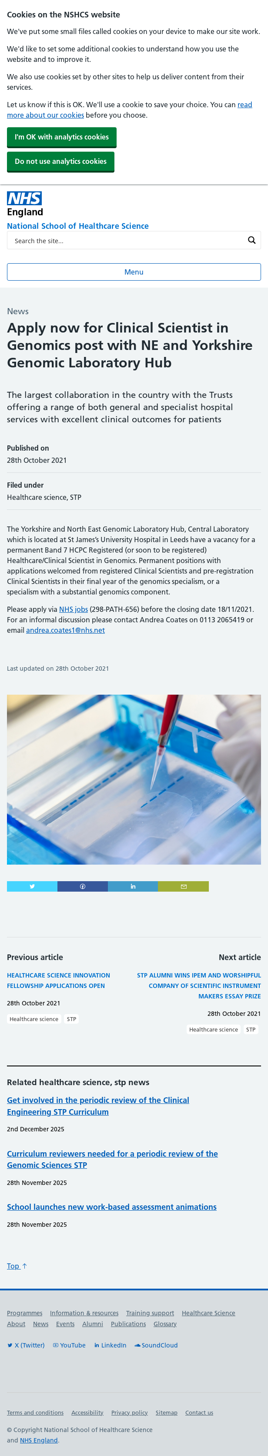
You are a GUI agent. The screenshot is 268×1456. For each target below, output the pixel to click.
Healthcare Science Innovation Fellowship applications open (58, 980)
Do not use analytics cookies (61, 161)
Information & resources (84, 1313)
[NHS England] (83, 204)
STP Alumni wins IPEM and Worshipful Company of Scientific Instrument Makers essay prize (199, 985)
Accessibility (87, 1412)
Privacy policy (129, 1412)
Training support (150, 1313)
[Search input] (128, 240)
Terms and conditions (35, 1412)
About (16, 1324)
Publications (128, 1324)
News (40, 1324)
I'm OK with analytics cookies (62, 136)
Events (65, 1324)
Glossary (165, 1324)
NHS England (39, 1440)
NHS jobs (73, 609)
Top (17, 1266)
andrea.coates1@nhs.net (65, 630)
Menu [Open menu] (134, 272)
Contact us (199, 1412)
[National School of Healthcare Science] (134, 226)
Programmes (24, 1313)
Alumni (92, 1324)
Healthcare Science (208, 1313)
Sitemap (167, 1412)
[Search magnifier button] (252, 240)
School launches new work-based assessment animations (112, 1207)
